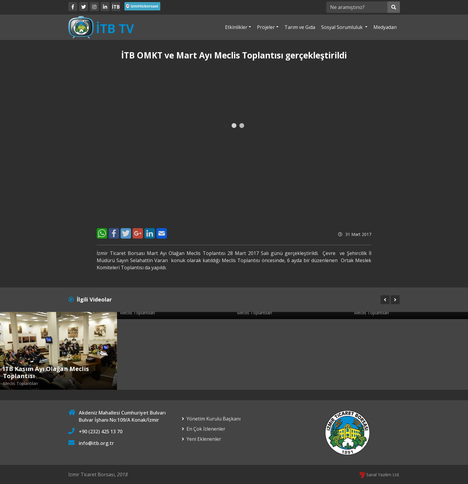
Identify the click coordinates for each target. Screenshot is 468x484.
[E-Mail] (161, 233)
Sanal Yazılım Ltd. (380, 474)
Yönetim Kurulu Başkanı (214, 418)
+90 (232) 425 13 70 (100, 431)
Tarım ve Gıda (299, 27)
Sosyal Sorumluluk (342, 27)
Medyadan (385, 27)
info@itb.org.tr (96, 443)
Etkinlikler (236, 27)
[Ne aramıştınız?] (356, 7)
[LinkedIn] (105, 6)
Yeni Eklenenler (204, 439)
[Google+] (138, 233)
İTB (116, 7)
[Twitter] (83, 6)
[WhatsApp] (102, 233)
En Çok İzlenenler (206, 429)
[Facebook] (72, 6)
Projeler (266, 27)
